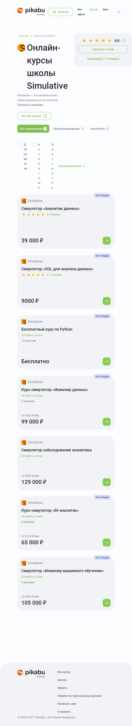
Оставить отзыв (32, 335)
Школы (94, 9)
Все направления (33, 129)
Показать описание (30, 104)
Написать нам (66, 703)
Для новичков (25, 156)
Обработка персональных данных (79, 695)
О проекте (63, 711)
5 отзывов (53, 214)
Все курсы (81, 12)
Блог (105, 9)
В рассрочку (52, 166)
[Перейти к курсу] (107, 241)
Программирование (68, 129)
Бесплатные (39, 166)
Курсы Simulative (44, 35)
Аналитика (99, 129)
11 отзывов (54, 274)
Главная (23, 35)
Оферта (62, 687)
